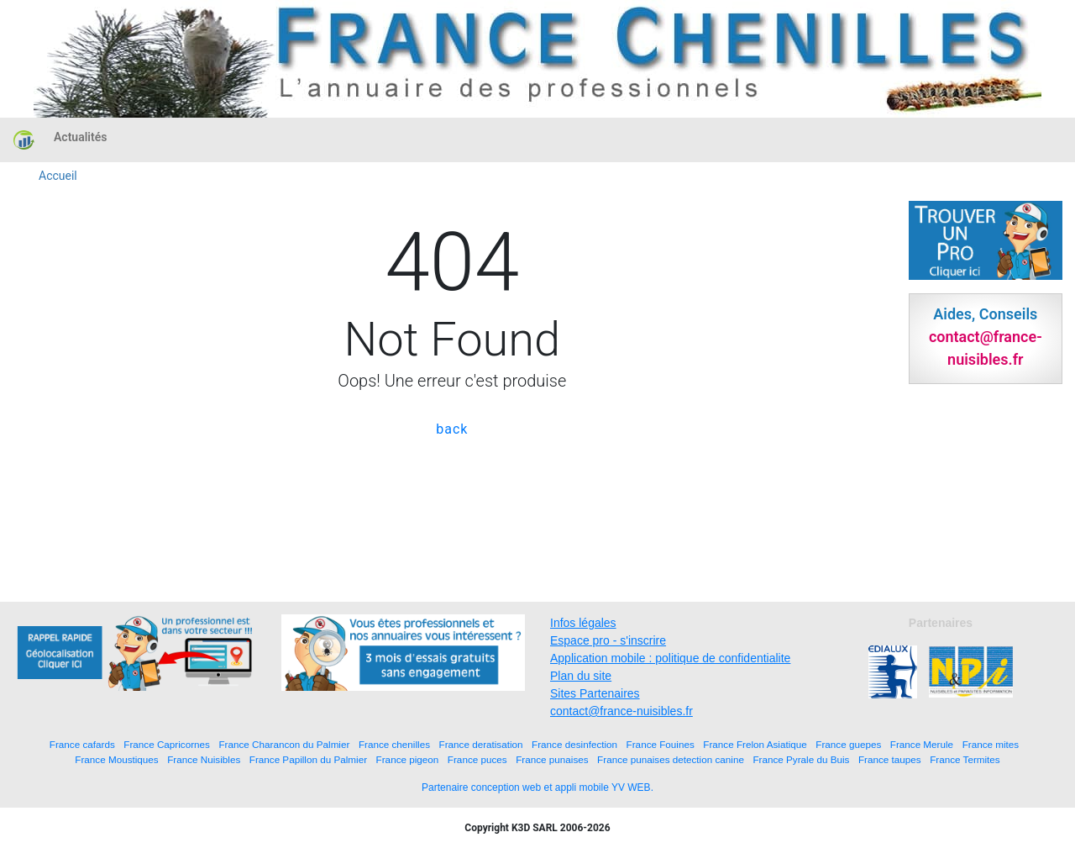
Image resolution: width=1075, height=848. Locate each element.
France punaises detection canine (670, 759)
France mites (991, 744)
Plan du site (580, 675)
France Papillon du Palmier (308, 759)
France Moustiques (116, 759)
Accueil (58, 175)
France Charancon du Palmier (283, 744)
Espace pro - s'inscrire (608, 640)
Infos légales (583, 622)
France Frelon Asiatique (754, 744)
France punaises (552, 759)
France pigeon (407, 759)
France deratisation (481, 744)
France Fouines (661, 744)
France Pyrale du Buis (800, 759)
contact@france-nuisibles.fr (621, 711)
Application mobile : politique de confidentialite (670, 658)
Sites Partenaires (595, 693)
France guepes (848, 744)
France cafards (82, 744)
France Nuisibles (203, 759)
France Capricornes (166, 744)
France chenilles (394, 744)
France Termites (965, 759)
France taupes (889, 759)
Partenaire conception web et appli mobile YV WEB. (537, 787)
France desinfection (574, 744)
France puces (477, 759)
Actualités (80, 137)
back (452, 429)
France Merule (921, 744)
